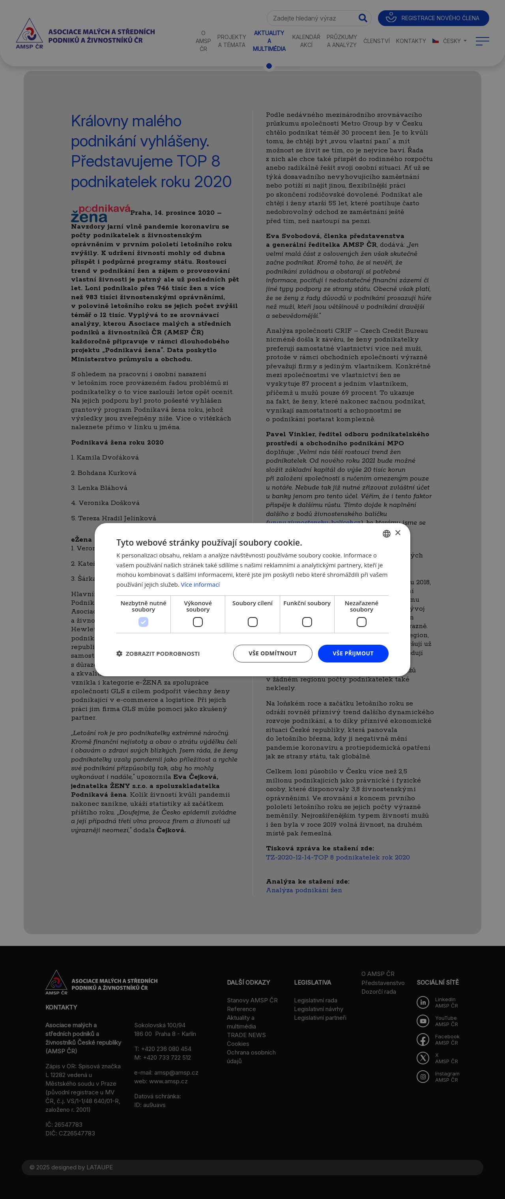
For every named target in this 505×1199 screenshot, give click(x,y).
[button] (158, 653)
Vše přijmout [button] (353, 653)
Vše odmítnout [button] (273, 653)
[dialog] (252, 599)
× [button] (397, 533)
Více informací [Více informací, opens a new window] (200, 584)
